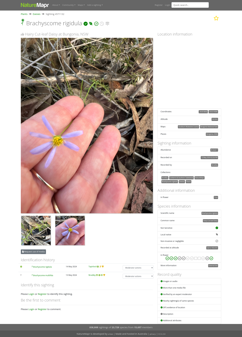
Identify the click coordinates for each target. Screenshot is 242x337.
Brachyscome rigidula (42, 267)
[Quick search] (190, 5)
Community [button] (68, 5)
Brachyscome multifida (43, 275)
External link (213, 265)
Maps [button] (80, 5)
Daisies (37, 13)
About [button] (55, 5)
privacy (153, 334)
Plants (24, 13)
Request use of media (33, 251)
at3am (110, 334)
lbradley (92, 275)
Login (167, 5)
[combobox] (196, 5)
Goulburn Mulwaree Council (188, 126)
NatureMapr (199, 177)
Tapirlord (92, 266)
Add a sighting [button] (94, 5)
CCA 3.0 (161, 334)
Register (159, 5)
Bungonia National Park (209, 126)
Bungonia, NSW (211, 134)
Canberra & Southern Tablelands (181, 177)
